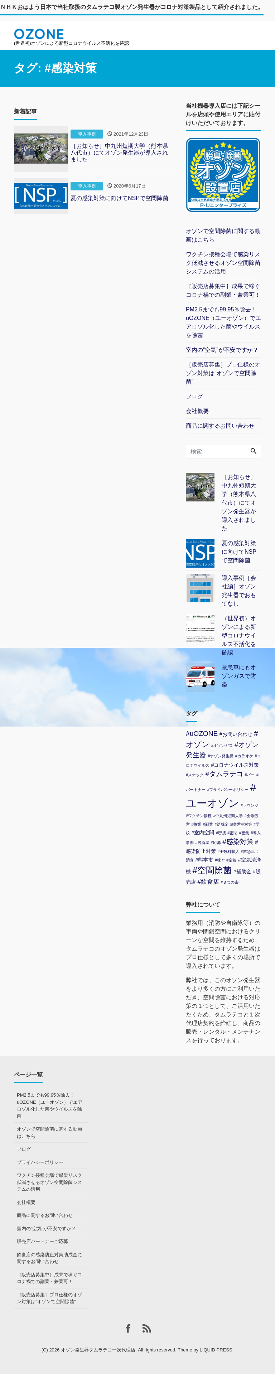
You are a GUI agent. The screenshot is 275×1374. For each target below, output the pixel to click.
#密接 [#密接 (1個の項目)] (221, 833)
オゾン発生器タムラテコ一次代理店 (98, 1350)
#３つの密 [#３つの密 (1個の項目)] (229, 882)
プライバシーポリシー (40, 1162)
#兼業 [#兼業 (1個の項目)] (196, 824)
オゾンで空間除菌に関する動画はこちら (223, 235)
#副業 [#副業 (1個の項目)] (208, 824)
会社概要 (197, 411)
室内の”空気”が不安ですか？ (222, 350)
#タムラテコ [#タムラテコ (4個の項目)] (224, 774)
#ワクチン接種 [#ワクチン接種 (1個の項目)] (199, 816)
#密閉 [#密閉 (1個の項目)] (232, 833)
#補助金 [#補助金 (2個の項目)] (242, 871)
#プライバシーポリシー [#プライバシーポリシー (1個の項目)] (228, 789)
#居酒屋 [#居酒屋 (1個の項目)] (202, 842)
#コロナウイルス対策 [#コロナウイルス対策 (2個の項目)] (235, 765)
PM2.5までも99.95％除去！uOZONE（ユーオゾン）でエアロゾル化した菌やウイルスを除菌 (223, 322)
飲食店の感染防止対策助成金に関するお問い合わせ (49, 1258)
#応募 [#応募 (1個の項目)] (216, 842)
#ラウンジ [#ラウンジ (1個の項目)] (250, 805)
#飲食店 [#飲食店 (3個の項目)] (208, 881)
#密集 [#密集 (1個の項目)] (244, 833)
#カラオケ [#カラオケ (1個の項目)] (244, 756)
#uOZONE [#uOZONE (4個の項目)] (202, 733)
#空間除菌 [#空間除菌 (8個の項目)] (212, 870)
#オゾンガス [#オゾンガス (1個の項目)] (222, 745)
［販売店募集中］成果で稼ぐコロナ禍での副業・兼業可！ (223, 290)
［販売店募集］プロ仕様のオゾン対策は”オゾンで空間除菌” (223, 373)
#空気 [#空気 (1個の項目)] (231, 860)
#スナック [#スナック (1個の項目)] (195, 775)
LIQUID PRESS (216, 1350)
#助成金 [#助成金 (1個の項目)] (221, 824)
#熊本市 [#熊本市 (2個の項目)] (204, 860)
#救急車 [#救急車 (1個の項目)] (248, 851)
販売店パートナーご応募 (42, 1241)
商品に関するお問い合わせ (220, 426)
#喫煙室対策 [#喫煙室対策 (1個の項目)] (241, 824)
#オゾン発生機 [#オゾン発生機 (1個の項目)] (220, 756)
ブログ (194, 396)
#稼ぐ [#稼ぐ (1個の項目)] (220, 860)
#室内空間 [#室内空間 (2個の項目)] (202, 832)
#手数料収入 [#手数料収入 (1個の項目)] (228, 851)
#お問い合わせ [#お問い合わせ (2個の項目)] (235, 734)
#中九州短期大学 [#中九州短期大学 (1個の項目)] (228, 816)
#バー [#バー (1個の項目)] (250, 775)
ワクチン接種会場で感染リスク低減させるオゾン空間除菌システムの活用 (223, 263)
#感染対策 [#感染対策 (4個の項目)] (238, 841)
